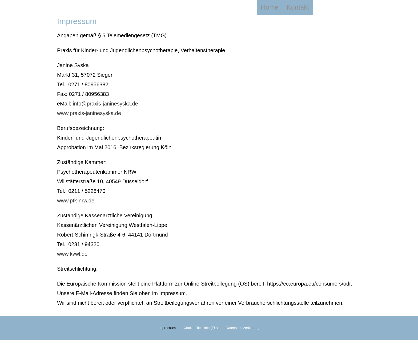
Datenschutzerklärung (242, 333)
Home (270, 7)
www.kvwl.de (72, 254)
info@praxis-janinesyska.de (105, 104)
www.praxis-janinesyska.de (89, 113)
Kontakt (298, 7)
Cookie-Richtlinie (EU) (201, 333)
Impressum (167, 333)
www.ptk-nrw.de (75, 201)
